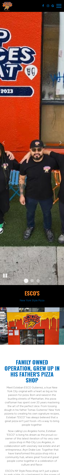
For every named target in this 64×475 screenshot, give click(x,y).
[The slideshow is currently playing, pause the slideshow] (5, 275)
